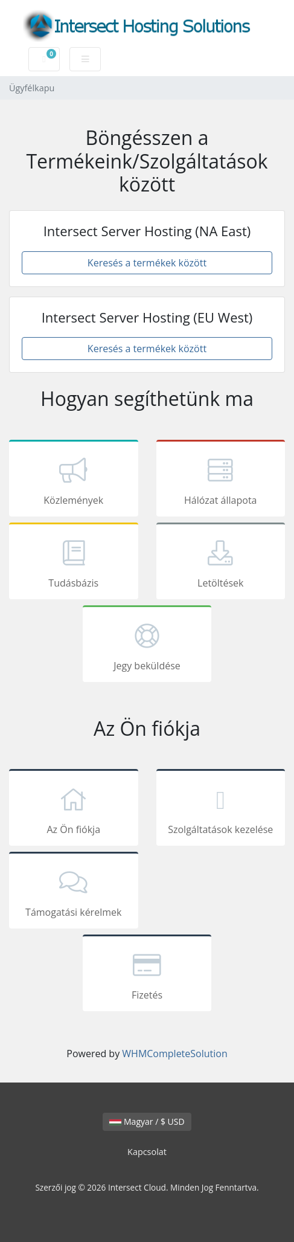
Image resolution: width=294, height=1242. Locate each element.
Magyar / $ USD (146, 1121)
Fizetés (147, 975)
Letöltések (221, 563)
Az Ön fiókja (73, 809)
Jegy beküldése (147, 645)
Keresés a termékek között (147, 262)
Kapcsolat (147, 1151)
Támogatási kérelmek (73, 892)
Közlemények (73, 480)
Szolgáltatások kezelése (221, 809)
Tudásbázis (73, 563)
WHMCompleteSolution (174, 1053)
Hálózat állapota (221, 480)
